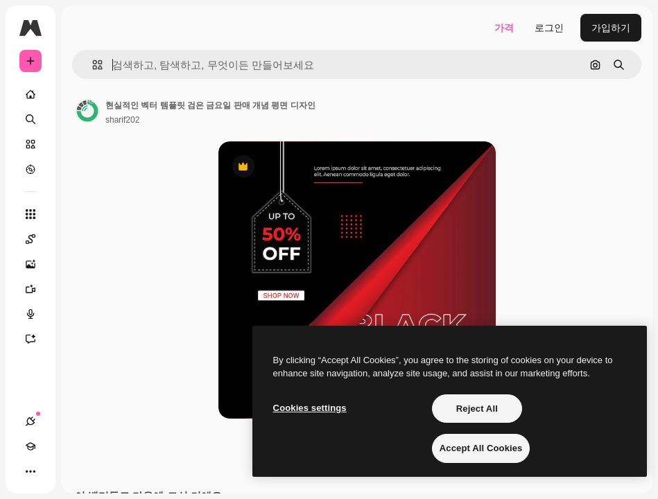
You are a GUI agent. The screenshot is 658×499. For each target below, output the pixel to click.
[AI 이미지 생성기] (37, 264)
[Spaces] (37, 239)
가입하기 (610, 27)
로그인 (549, 27)
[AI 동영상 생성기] (37, 289)
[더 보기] (30, 471)
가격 (504, 27)
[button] (92, 65)
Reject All (477, 408)
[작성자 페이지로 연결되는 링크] (87, 110)
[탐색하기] (30, 169)
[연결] (30, 421)
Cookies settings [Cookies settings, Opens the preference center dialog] (310, 408)
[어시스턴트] (37, 339)
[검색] (30, 119)
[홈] (30, 94)
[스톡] (30, 144)
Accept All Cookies (481, 448)
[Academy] (30, 446)
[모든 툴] (30, 214)
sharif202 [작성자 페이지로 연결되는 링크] (122, 120)
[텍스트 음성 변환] (37, 314)
